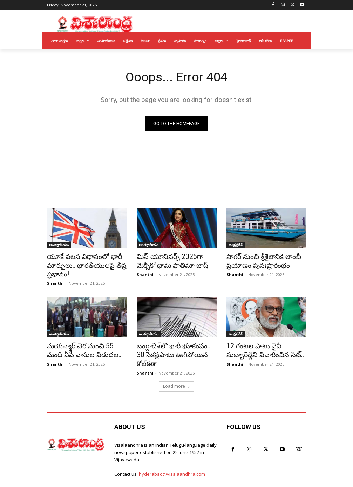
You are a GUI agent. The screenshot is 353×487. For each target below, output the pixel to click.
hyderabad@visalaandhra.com (172, 461)
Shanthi (55, 281)
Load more (176, 373)
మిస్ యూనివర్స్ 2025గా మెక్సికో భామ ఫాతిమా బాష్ (175, 261)
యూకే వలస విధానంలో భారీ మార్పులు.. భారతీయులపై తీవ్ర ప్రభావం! (81, 265)
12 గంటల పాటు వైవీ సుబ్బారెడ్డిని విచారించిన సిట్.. (264, 347)
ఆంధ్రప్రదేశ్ (236, 245)
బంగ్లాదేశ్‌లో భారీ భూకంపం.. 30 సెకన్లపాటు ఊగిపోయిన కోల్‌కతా (173, 347)
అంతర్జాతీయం (59, 245)
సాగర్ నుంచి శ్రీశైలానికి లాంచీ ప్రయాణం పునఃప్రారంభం (259, 261)
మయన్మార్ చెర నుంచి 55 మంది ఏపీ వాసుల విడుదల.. (84, 347)
